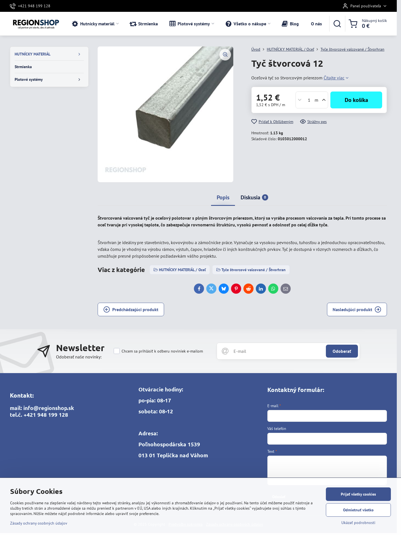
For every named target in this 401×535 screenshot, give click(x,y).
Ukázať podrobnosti (358, 522)
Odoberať (342, 351)
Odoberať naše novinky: (79, 357)
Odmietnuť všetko (358, 509)
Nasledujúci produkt (357, 309)
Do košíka (356, 100)
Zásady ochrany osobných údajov (38, 523)
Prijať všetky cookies (358, 494)
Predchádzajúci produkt (130, 309)
